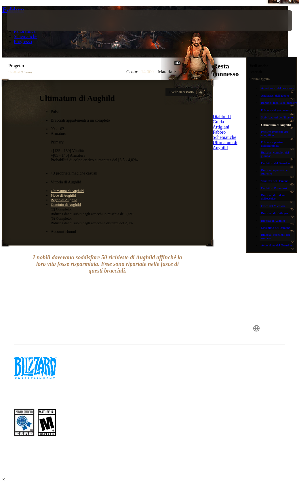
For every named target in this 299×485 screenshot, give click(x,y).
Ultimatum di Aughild (67, 191)
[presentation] (24, 20)
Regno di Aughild (64, 200)
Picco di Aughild (63, 195)
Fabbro (13, 9)
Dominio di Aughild (66, 204)
